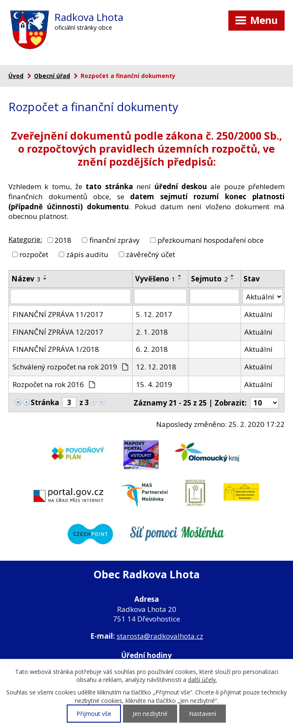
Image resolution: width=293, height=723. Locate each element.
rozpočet (33, 254)
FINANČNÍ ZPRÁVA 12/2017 (58, 332)
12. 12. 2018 (156, 367)
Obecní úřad (52, 76)
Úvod (16, 76)
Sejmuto (209, 278)
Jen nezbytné (150, 714)
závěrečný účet (150, 254)
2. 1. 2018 (152, 332)
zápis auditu (87, 254)
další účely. (202, 680)
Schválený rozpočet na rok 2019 (71, 367)
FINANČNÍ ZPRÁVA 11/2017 (58, 314)
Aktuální (258, 314)
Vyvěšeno (155, 278)
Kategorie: (25, 239)
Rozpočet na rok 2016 (54, 384)
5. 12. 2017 (154, 314)
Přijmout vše (93, 714)
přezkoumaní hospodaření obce (210, 239)
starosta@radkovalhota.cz (160, 636)
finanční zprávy (114, 239)
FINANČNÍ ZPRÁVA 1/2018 (56, 349)
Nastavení (202, 714)
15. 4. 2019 (154, 384)
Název (26, 278)
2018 (63, 239)
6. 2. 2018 (152, 349)
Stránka (45, 402)
